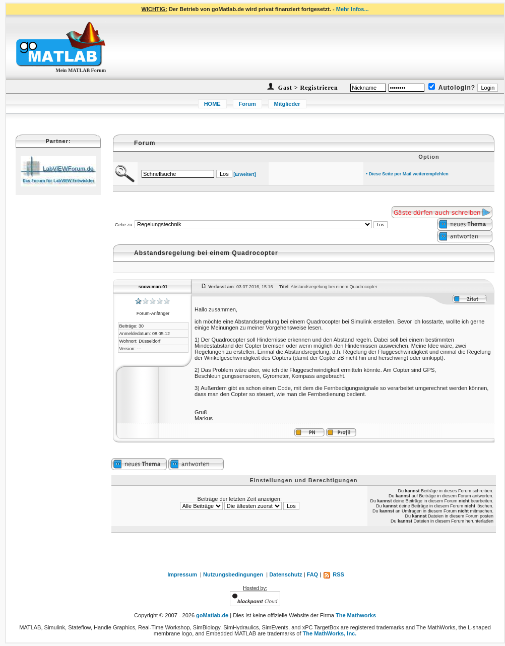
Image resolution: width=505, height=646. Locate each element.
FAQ (313, 574)
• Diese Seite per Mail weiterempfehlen (407, 173)
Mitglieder (287, 104)
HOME (212, 104)
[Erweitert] (244, 174)
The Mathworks (356, 615)
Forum (247, 104)
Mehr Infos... (352, 9)
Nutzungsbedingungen (233, 574)
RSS (333, 574)
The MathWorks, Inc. (330, 633)
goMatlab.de (212, 615)
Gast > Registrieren (307, 87)
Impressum (182, 574)
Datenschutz (285, 574)
